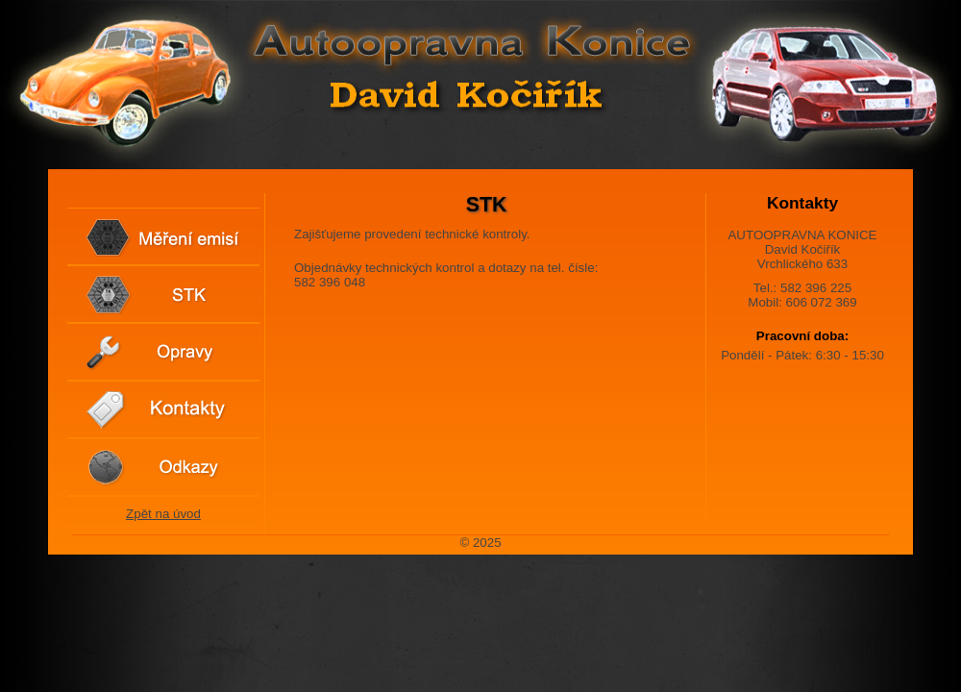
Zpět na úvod (163, 514)
